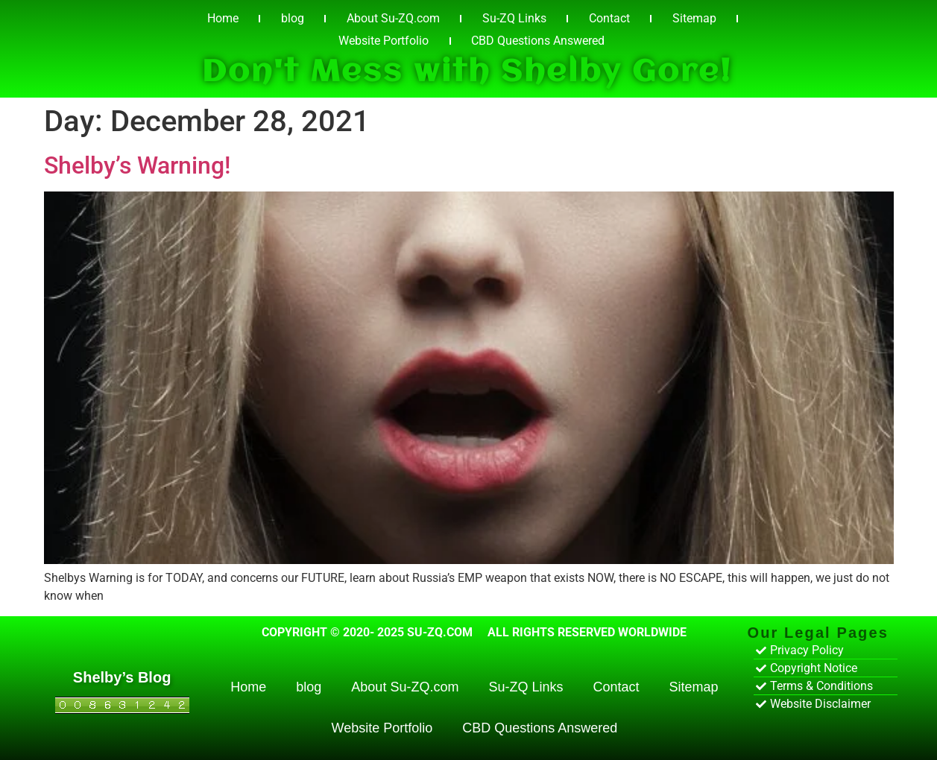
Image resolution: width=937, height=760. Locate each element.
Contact (609, 18)
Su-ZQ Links (514, 18)
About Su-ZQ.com (393, 18)
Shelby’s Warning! (137, 165)
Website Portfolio (383, 41)
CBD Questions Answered (538, 41)
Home (223, 18)
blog (292, 18)
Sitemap (694, 18)
